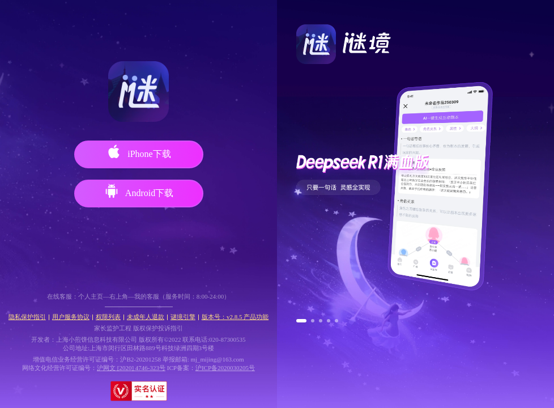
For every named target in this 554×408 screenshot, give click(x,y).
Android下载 (138, 191)
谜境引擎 (183, 316)
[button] (301, 320)
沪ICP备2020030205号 (225, 367)
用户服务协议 (71, 316)
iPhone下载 (138, 152)
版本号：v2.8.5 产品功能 (235, 316)
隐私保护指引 (27, 316)
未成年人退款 (145, 316)
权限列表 (108, 316)
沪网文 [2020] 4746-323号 (131, 367)
